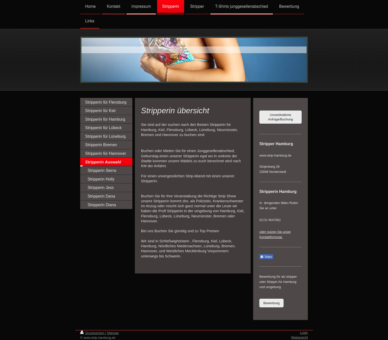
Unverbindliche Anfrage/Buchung (280, 117)
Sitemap (113, 333)
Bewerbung (271, 303)
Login (304, 333)
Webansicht (299, 337)
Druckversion (92, 333)
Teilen (266, 257)
